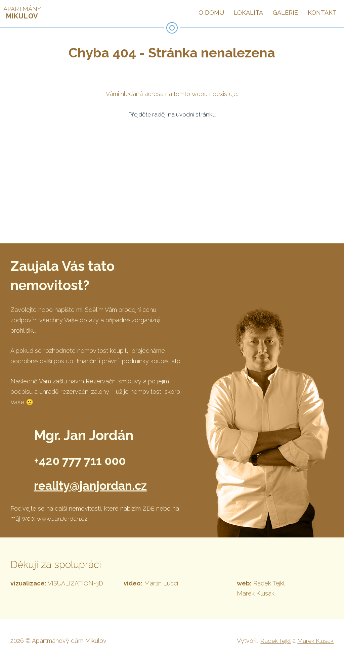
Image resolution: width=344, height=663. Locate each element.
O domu (211, 12)
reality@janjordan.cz (99, 485)
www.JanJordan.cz (62, 518)
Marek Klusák (315, 640)
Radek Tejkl (273, 640)
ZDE (148, 508)
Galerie (285, 12)
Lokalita (248, 12)
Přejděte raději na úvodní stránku (172, 114)
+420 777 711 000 (88, 460)
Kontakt (322, 12)
